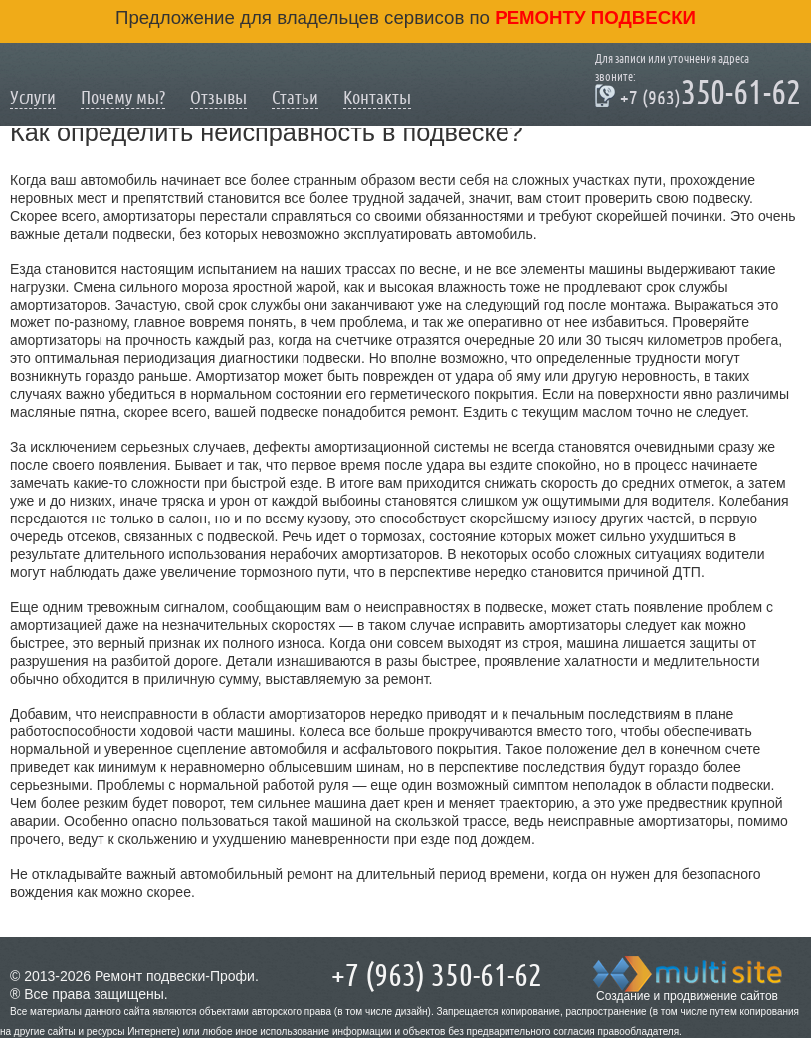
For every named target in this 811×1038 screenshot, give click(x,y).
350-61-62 (698, 95)
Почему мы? (123, 97)
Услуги (33, 97)
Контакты (377, 97)
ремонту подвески (593, 17)
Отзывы (218, 97)
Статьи (295, 97)
